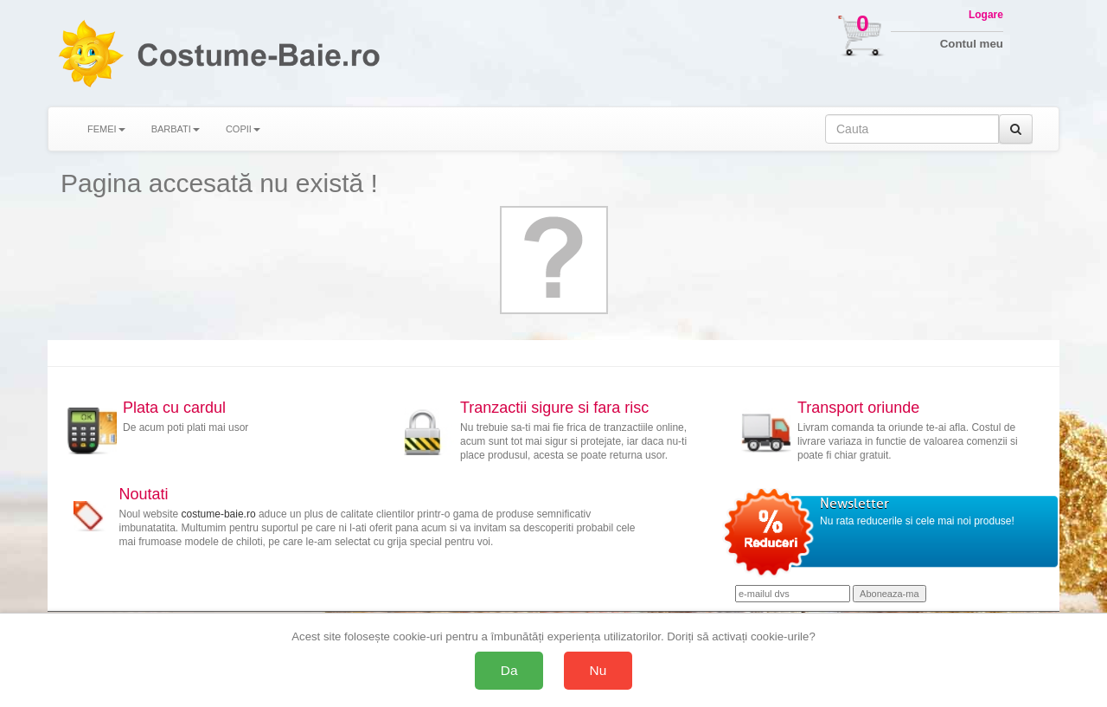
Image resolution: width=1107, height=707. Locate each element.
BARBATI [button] (175, 129)
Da (509, 670)
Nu (598, 670)
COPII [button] (243, 129)
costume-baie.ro (219, 514)
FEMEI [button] (106, 129)
